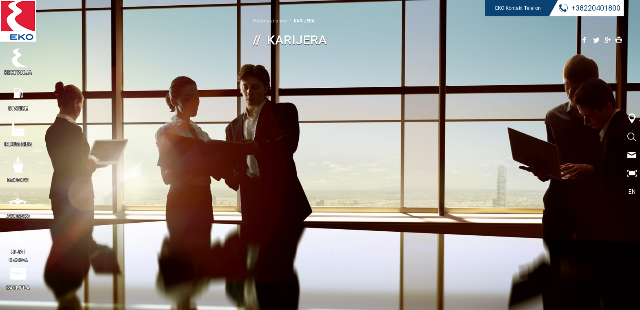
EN (632, 191)
